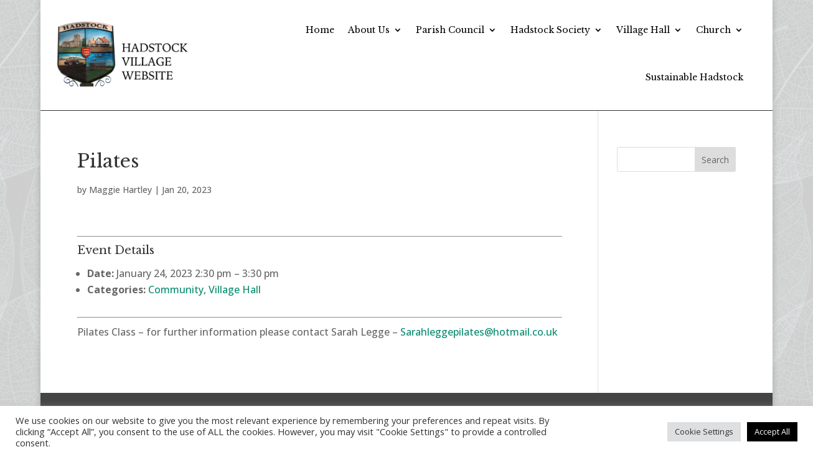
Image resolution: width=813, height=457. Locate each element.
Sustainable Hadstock (694, 77)
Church (713, 29)
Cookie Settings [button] (704, 431)
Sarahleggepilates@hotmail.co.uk (479, 332)
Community (176, 289)
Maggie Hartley (120, 190)
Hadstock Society (550, 29)
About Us (369, 29)
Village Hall (643, 29)
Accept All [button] (772, 431)
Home (320, 29)
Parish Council (450, 29)
